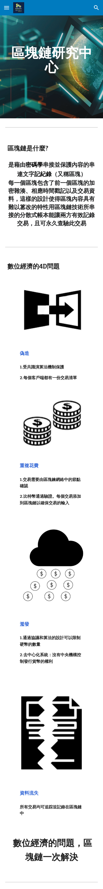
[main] (51, 60)
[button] (6, 7)
